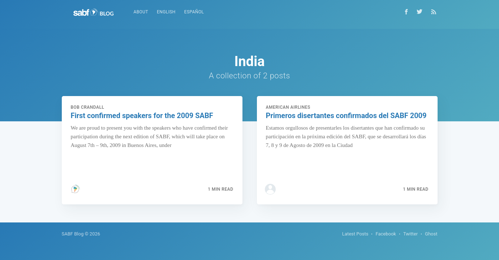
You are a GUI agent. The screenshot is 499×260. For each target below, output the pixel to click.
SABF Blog (73, 234)
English (166, 11)
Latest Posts (355, 234)
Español (194, 11)
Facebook (385, 234)
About (141, 11)
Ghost (431, 234)
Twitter (410, 234)
